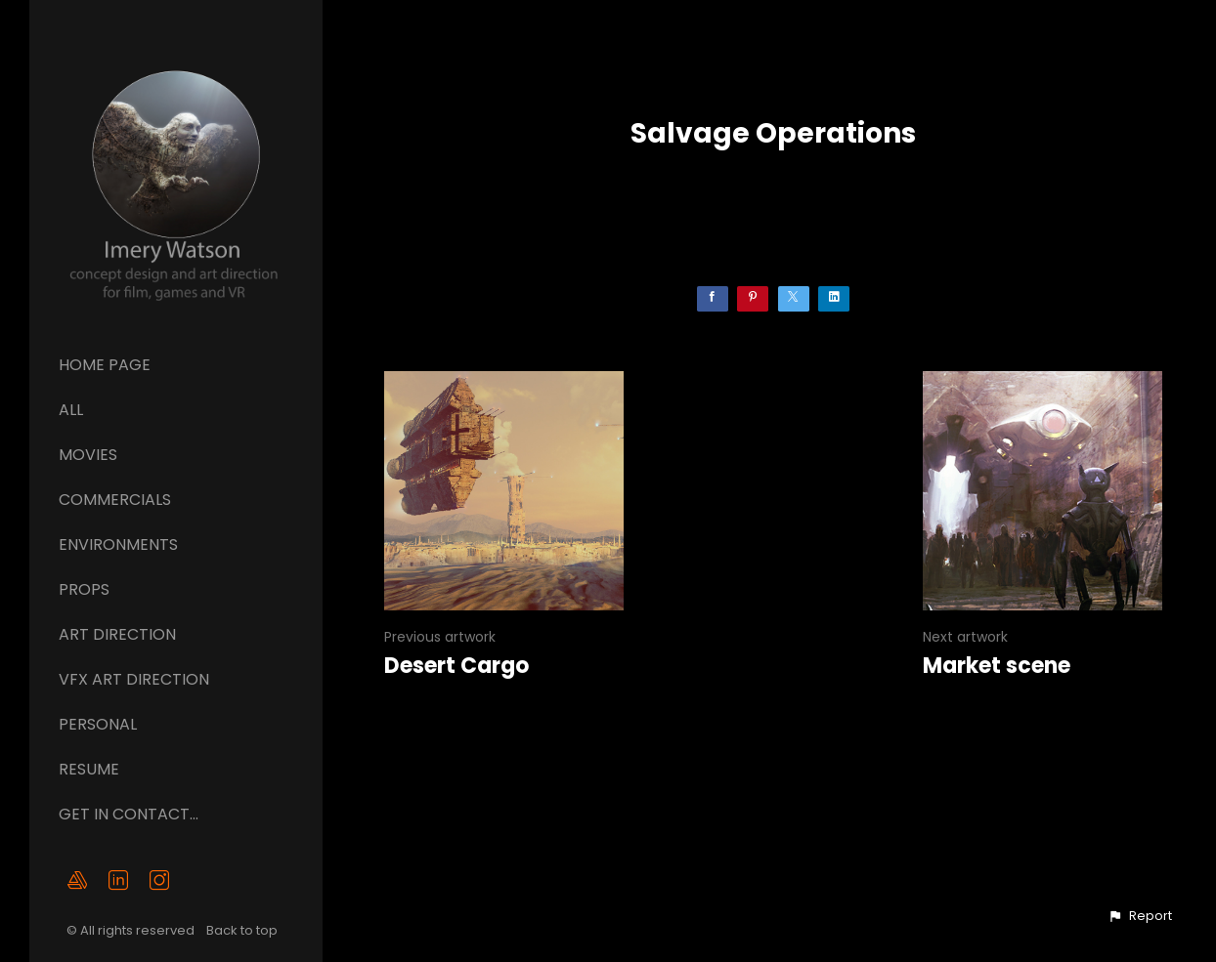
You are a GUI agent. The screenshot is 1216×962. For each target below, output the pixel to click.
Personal (98, 724)
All (71, 409)
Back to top (243, 930)
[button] (1140, 916)
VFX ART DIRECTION (134, 679)
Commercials (115, 499)
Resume (89, 769)
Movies (88, 454)
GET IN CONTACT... (128, 814)
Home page (105, 365)
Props (84, 589)
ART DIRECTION (117, 634)
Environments (118, 544)
